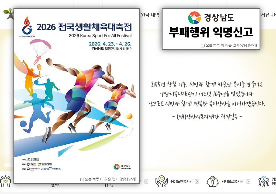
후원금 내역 (147, 15)
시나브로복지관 (228, 181)
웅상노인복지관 (177, 181)
